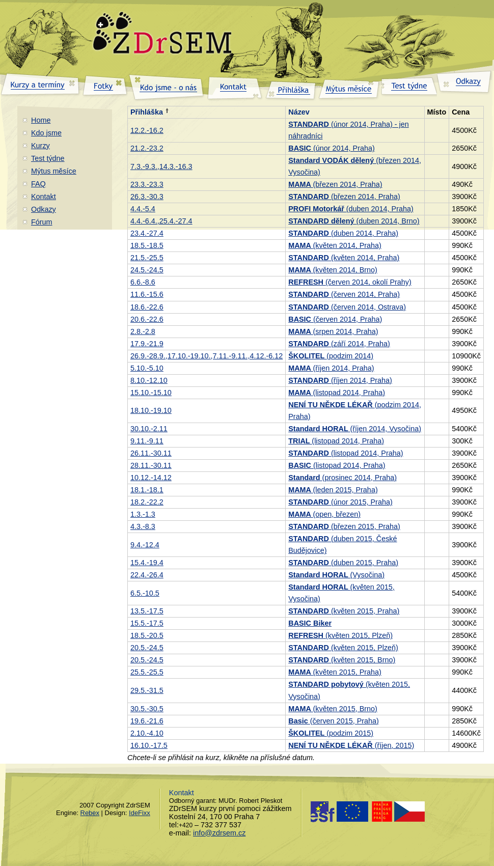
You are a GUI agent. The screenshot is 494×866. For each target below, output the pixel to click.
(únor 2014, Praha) (331, 148)
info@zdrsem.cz (219, 833)
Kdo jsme (46, 133)
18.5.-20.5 (146, 635)
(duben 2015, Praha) (343, 562)
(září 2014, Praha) (339, 344)
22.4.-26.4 (146, 575)
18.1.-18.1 (146, 490)
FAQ (38, 184)
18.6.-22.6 (146, 307)
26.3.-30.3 (146, 196)
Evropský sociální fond (340, 811)
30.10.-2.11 (149, 429)
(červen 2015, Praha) (333, 721)
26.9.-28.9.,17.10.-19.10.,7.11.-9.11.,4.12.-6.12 (206, 356)
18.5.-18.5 (146, 245)
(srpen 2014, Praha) (333, 331)
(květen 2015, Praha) (343, 611)
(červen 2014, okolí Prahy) (349, 282)
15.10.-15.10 (151, 392)
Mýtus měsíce (53, 171)
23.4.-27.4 (146, 233)
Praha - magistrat (398, 811)
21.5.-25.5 (146, 258)
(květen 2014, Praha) (334, 245)
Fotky (104, 86)
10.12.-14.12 (151, 477)
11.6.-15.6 (146, 294)
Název (299, 112)
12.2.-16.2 (146, 130)
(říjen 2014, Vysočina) (354, 429)
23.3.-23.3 (146, 184)
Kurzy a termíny (40, 86)
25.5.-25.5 (146, 672)
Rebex (89, 813)
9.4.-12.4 (144, 545)
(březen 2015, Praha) (344, 526)
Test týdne (48, 158)
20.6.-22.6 (146, 319)
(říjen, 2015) (351, 745)
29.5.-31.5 (146, 690)
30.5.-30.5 (146, 709)
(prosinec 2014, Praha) (342, 477)
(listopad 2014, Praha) (336, 392)
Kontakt (43, 196)
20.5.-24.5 (146, 648)
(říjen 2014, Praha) (331, 368)
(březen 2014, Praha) (335, 184)
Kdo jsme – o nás (166, 86)
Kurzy (40, 146)
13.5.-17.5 (146, 611)
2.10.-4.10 (146, 733)
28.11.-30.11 (151, 465)
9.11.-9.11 (146, 441)
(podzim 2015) (330, 733)
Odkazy (43, 209)
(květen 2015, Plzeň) (340, 635)
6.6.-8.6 (142, 282)
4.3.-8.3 (142, 526)
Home (40, 120)
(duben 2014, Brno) (353, 221)
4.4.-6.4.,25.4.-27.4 (161, 221)
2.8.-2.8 (142, 331)
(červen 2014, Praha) (344, 294)
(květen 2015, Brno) (341, 660)
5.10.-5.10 (146, 368)
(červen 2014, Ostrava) (347, 307)
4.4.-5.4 (142, 209)
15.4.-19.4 (146, 562)
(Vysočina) (336, 575)
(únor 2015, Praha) (340, 502)
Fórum (41, 222)
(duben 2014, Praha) (351, 209)
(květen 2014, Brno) (332, 270)
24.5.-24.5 (146, 270)
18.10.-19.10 (151, 410)
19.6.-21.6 (146, 721)
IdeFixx (139, 813)
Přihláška (146, 112)
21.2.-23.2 (146, 148)
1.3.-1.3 (142, 514)
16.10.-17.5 (149, 745)
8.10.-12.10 (149, 380)
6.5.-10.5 (144, 593)
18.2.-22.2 (146, 502)
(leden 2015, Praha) (332, 490)
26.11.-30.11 (151, 453)
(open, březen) (324, 514)
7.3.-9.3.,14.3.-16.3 (161, 166)
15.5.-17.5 (146, 623)
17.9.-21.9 (146, 344)
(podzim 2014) (330, 356)
